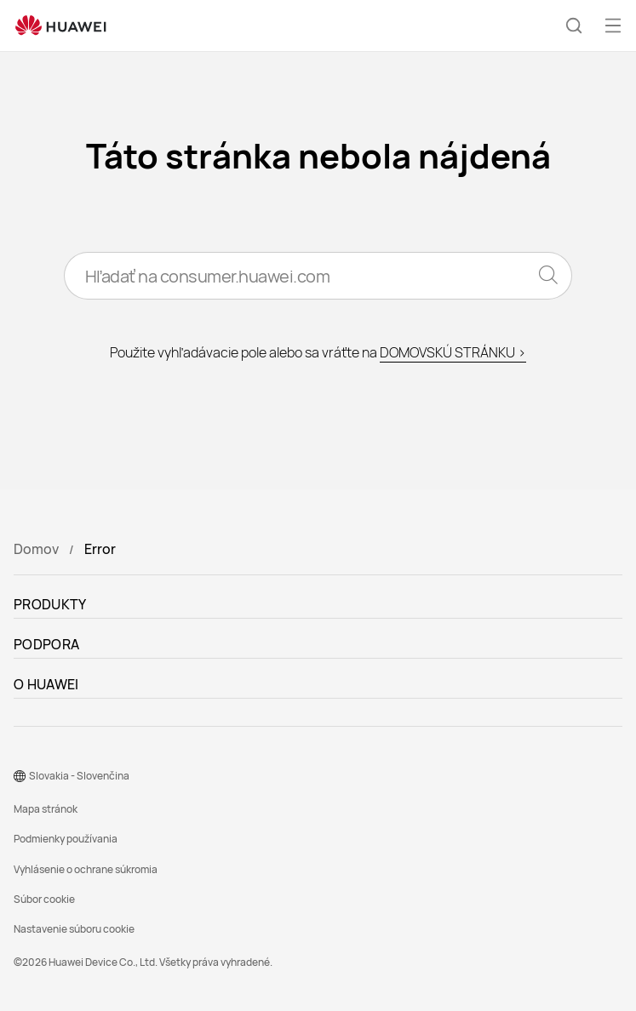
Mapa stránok (45, 809)
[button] (573, 26)
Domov (36, 549)
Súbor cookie (44, 899)
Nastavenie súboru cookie (74, 929)
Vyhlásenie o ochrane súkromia (86, 869)
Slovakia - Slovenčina (79, 775)
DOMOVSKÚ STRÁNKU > (453, 352)
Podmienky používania (65, 838)
